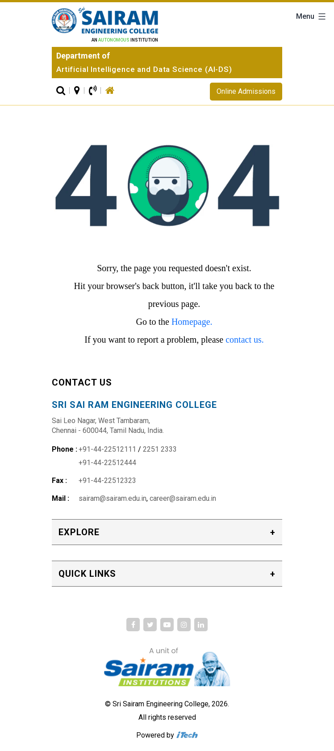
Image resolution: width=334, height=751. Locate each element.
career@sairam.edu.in (183, 498)
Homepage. (192, 322)
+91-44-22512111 (107, 449)
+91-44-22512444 (107, 462)
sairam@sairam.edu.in (112, 498)
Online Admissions (246, 91)
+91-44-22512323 (107, 480)
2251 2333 (160, 449)
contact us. (244, 339)
